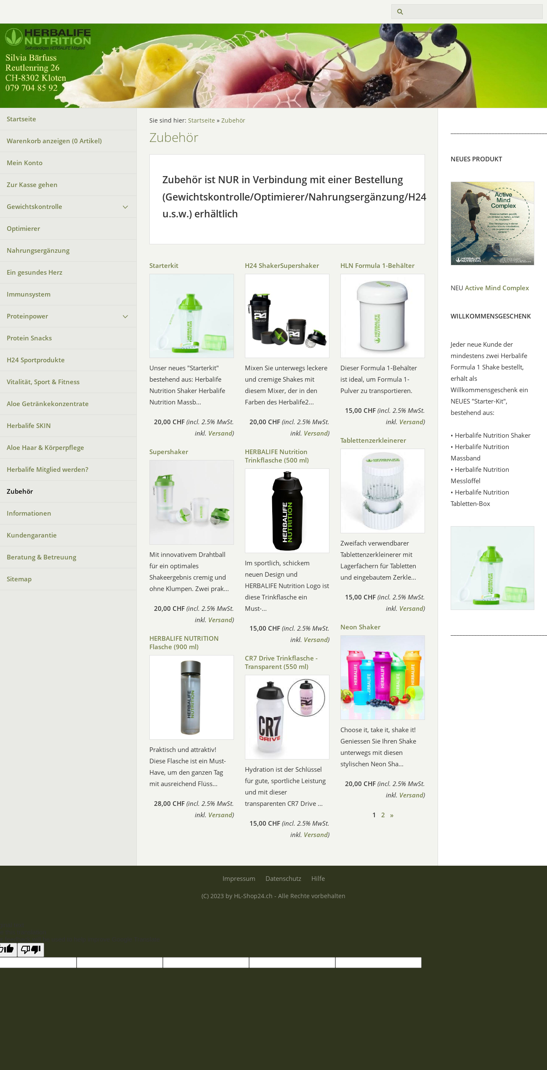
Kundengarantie (32, 535)
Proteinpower (27, 316)
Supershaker (168, 451)
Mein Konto (24, 162)
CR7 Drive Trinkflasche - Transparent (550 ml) (281, 662)
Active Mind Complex (497, 288)
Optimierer (23, 228)
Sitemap (19, 579)
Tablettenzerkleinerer (373, 440)
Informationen (29, 513)
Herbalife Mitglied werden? (47, 469)
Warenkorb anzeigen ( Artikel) (54, 140)
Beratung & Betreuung (41, 557)
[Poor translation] (30, 950)
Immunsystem (28, 294)
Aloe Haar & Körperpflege (45, 447)
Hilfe (318, 878)
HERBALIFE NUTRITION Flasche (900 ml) (184, 642)
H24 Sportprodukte (36, 360)
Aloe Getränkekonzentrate (48, 403)
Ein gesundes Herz (34, 272)
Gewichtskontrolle (34, 206)
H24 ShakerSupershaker (282, 265)
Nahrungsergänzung (38, 250)
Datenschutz (283, 878)
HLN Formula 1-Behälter (377, 265)
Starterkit (163, 265)
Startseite (21, 119)
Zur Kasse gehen (32, 184)
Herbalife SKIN (29, 425)
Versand (220, 433)
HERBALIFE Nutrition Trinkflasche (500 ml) (277, 455)
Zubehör (20, 491)
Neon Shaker (360, 627)
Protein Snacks (29, 338)
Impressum (239, 878)
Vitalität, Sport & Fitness (43, 381)
